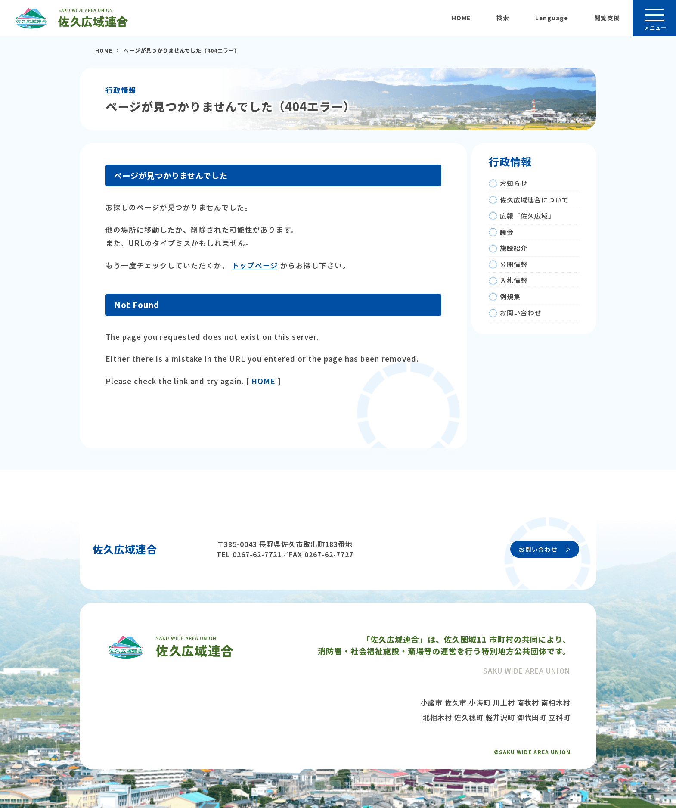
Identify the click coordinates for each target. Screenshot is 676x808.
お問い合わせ (520, 312)
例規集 (510, 296)
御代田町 (531, 717)
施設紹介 (513, 247)
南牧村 (528, 702)
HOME (461, 17)
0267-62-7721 (257, 554)
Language (551, 17)
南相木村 (556, 702)
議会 (507, 231)
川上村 (504, 702)
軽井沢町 (500, 717)
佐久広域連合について (534, 199)
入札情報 (513, 280)
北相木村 (437, 717)
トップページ (255, 265)
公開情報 (513, 264)
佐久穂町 (469, 717)
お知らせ (513, 183)
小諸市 (432, 702)
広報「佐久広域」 (527, 215)
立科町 (560, 717)
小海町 (480, 702)
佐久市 (456, 702)
